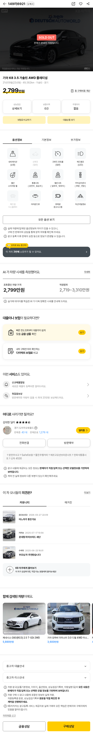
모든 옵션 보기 (46, 219)
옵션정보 (17, 140)
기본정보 (46, 140)
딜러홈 (82, 430)
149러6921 (21, 4)
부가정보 (76, 140)
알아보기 (46, 332)
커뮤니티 (25, 502)
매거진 (68, 502)
